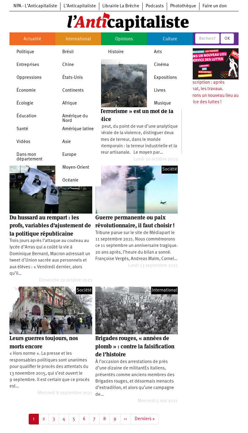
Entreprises (27, 65)
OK (227, 38)
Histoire (116, 52)
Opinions (124, 39)
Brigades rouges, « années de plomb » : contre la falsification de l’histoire (134, 346)
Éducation (26, 116)
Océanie (70, 180)
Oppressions (29, 77)
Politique (25, 52)
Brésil (68, 52)
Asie (66, 142)
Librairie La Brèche (120, 6)
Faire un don (214, 6)
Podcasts (155, 6)
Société (169, 169)
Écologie (24, 103)
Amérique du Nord (75, 118)
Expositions (165, 77)
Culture (170, 39)
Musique (162, 103)
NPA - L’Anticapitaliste (35, 6)
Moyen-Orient (75, 167)
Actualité (32, 39)
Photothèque (183, 6)
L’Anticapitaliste (80, 6)
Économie (26, 90)
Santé (22, 129)
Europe (69, 154)
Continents (73, 90)
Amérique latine (78, 129)
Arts (158, 52)
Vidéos (23, 142)
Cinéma (161, 65)
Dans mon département (29, 157)
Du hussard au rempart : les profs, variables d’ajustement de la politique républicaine (50, 225)
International (78, 39)
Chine (68, 65)
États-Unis (72, 77)
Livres (160, 90)
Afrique (69, 103)
